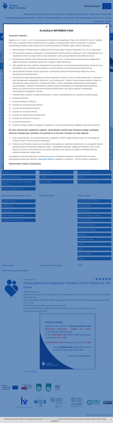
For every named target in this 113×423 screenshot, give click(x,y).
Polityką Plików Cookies (50, 419)
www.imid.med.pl (45, 159)
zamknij (111, 419)
